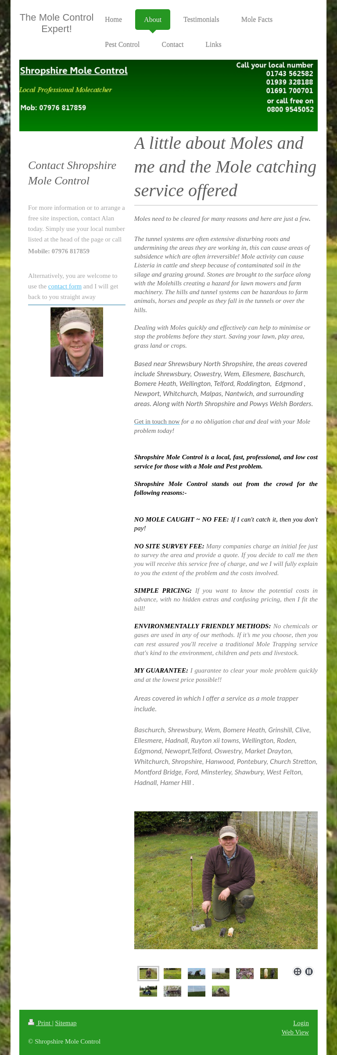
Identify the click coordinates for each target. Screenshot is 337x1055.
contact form (65, 286)
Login (301, 1022)
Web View (295, 1032)
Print (40, 1022)
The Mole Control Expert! (57, 23)
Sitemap (65, 1022)
